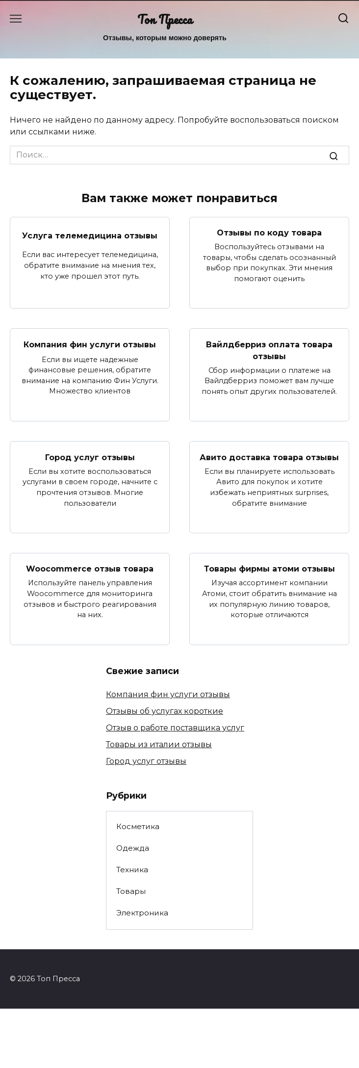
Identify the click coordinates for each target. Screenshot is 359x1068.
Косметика (137, 826)
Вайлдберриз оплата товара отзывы (269, 350)
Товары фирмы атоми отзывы (269, 568)
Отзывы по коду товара (269, 232)
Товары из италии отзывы (159, 744)
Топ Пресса (164, 19)
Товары (131, 891)
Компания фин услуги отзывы (90, 344)
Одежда (132, 848)
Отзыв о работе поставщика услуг (175, 727)
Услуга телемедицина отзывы (89, 235)
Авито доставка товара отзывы (269, 457)
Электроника (142, 912)
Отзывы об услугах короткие (164, 711)
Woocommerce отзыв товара (90, 568)
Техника (132, 869)
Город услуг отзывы (90, 457)
